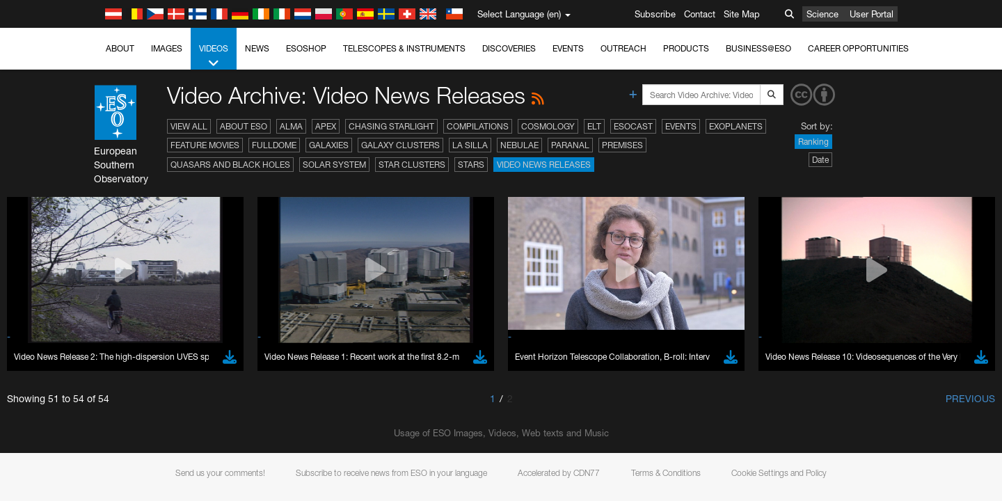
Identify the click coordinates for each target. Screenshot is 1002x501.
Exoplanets (736, 126)
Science (822, 13)
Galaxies (329, 145)
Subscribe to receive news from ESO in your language (391, 473)
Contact (699, 13)
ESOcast (633, 126)
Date (820, 159)
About (120, 48)
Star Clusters (412, 164)
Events (568, 48)
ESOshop (306, 48)
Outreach (623, 48)
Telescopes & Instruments (404, 48)
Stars (471, 164)
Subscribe (655, 13)
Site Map (742, 13)
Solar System (334, 164)
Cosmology (548, 126)
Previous (970, 398)
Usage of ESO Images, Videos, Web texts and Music (501, 432)
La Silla (470, 145)
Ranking (813, 141)
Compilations (478, 126)
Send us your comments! (220, 473)
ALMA (291, 126)
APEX (325, 126)
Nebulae (519, 145)
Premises (622, 145)
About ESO (243, 126)
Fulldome (274, 145)
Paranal (570, 145)
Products (686, 48)
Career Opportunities (858, 48)
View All (188, 126)
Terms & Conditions (666, 473)
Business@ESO (758, 48)
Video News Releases (544, 164)
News (257, 48)
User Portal (871, 13)
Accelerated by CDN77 (559, 473)
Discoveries (509, 48)
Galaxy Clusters (400, 145)
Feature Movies (204, 145)
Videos (214, 56)
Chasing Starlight (391, 126)
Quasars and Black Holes (230, 164)
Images (166, 48)
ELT (594, 126)
